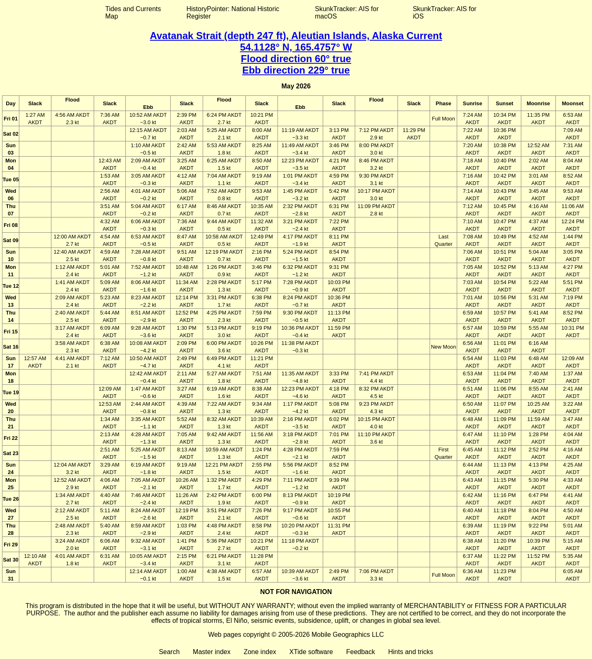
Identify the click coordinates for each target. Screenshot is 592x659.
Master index (212, 651)
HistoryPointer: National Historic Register (233, 12)
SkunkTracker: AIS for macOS (347, 12)
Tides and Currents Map (133, 12)
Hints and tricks (410, 651)
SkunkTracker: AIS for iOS (444, 12)
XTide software (311, 651)
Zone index (260, 651)
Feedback (360, 651)
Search (169, 651)
